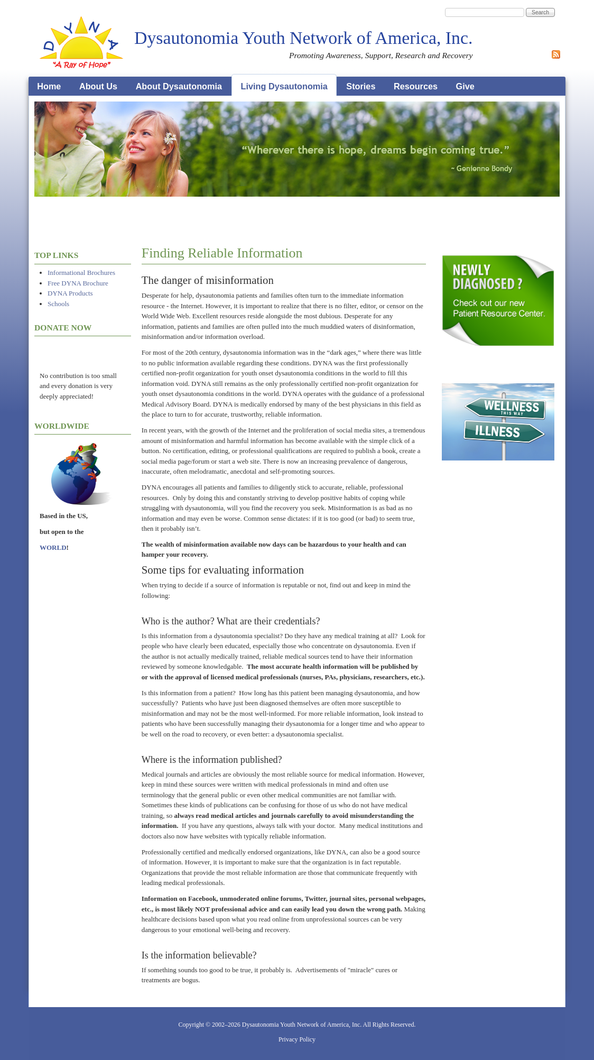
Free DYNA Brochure (78, 283)
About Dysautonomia (179, 86)
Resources (416, 86)
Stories (360, 86)
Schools (58, 304)
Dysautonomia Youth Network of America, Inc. (303, 38)
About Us (98, 86)
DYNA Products (70, 293)
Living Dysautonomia (284, 86)
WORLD (53, 547)
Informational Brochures (81, 272)
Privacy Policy (297, 1039)
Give (465, 86)
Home (49, 86)
